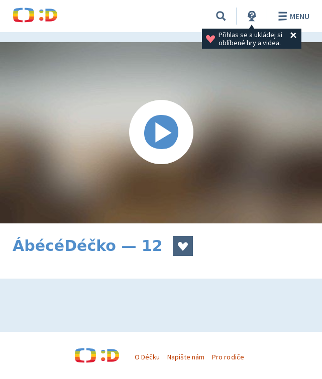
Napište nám (185, 356)
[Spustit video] (161, 132)
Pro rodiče (228, 356)
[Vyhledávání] (221, 16)
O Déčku (147, 356)
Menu (292, 16)
